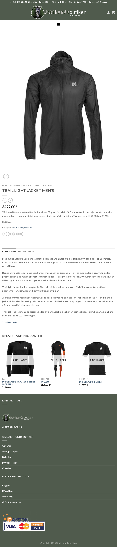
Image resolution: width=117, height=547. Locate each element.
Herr (49, 185)
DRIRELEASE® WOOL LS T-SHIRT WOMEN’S (18, 383)
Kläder (27, 185)
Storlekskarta (9, 322)
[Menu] (58, 24)
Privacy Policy (9, 462)
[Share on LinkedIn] (20, 234)
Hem (4, 185)
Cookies (6, 468)
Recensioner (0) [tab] (26, 251)
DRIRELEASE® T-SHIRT (90, 382)
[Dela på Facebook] (4, 234)
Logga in (6, 485)
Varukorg (7, 496)
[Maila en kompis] (15, 234)
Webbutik (15, 185)
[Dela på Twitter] (10, 234)
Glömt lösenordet (12, 502)
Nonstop (39, 185)
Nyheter (6, 457)
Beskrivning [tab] (9, 251)
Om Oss (6, 445)
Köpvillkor (8, 491)
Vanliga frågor (10, 451)
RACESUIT (46, 382)
